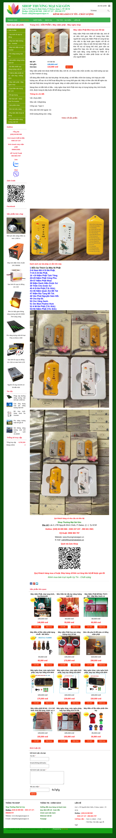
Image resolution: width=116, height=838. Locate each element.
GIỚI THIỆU (37, 20)
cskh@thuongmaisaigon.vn (72, 540)
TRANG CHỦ (12, 20)
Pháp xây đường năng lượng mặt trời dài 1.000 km (19, 398)
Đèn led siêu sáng (14, 109)
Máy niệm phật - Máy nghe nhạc (15, 83)
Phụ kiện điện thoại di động (16, 114)
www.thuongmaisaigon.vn (73, 537)
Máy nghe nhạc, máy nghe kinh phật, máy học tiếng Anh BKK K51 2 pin (96, 671)
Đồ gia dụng (13, 95)
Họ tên (33, 756)
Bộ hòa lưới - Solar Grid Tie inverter (15, 100)
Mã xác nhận (35, 786)
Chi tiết (36, 627)
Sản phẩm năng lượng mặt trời (16, 61)
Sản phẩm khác (14, 105)
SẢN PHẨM (11, 30)
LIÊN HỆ (77, 20)
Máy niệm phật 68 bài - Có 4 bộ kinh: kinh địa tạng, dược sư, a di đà (42, 709)
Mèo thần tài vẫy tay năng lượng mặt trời (69, 595)
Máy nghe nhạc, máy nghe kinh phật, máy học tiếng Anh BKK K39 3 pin (42, 671)
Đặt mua (69, 67)
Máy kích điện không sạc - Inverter (15, 42)
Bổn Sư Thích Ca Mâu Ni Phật (46, 268)
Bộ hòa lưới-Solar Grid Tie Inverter (19, 413)
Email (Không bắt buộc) (38, 763)
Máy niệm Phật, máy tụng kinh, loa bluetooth (43, 595)
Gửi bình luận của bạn (38, 770)
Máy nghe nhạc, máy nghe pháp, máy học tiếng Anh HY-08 (69, 709)
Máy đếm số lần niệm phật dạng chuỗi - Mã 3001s (42, 633)
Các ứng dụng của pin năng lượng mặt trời (19, 405)
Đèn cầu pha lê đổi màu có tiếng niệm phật (95, 633)
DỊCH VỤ (48, 20)
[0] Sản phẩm (102, 6)
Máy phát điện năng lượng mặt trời (15, 120)
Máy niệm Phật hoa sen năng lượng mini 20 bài (69, 633)
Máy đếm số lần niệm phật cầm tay (96, 709)
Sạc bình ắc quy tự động (15, 36)
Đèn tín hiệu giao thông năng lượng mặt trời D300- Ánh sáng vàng (16, 314)
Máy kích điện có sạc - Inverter (16, 48)
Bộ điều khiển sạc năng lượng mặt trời (15, 68)
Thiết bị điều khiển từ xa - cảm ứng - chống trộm (15, 75)
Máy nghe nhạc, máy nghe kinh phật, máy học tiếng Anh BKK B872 (69, 671)
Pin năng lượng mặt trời (15, 55)
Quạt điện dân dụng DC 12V (15, 90)
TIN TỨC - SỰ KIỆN (63, 20)
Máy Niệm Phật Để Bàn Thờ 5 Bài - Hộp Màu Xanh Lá (95, 595)
